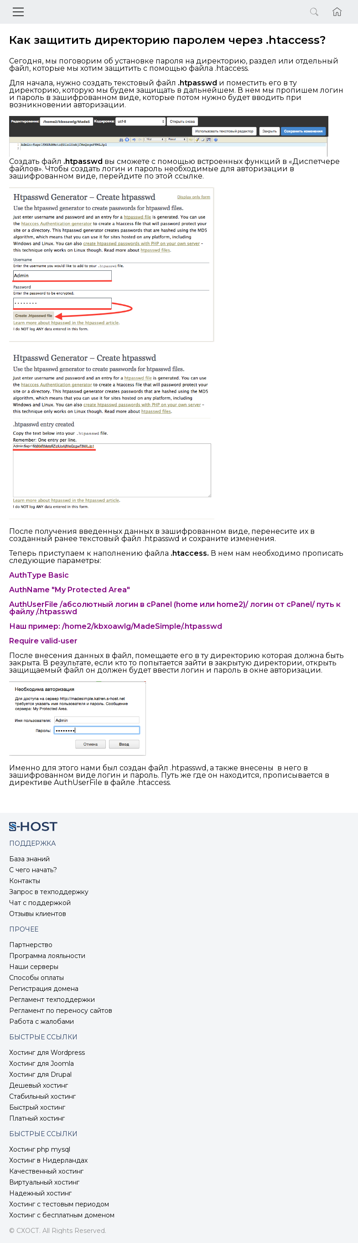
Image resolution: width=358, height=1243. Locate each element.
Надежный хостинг (40, 1193)
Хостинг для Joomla (41, 1063)
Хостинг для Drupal (40, 1074)
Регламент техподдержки (52, 999)
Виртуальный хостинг (44, 1182)
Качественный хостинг (46, 1171)
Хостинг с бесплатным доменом (61, 1215)
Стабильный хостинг (42, 1096)
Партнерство (30, 945)
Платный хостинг (37, 1118)
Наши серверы (33, 967)
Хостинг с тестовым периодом (59, 1204)
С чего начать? (33, 870)
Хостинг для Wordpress (47, 1052)
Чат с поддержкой (40, 903)
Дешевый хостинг (38, 1085)
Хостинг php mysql (39, 1149)
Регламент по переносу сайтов (60, 1010)
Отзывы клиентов (37, 914)
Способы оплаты (36, 977)
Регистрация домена (43, 988)
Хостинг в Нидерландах (48, 1160)
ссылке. (189, 176)
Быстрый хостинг (37, 1107)
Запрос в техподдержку (48, 892)
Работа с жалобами (41, 1021)
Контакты (24, 881)
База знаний (29, 859)
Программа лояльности (47, 956)
